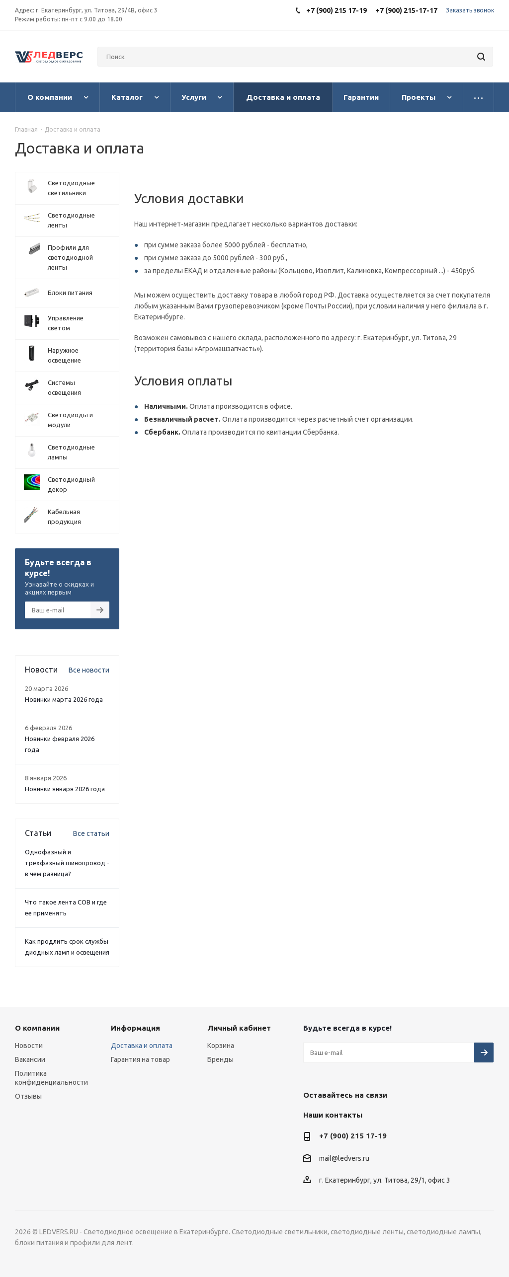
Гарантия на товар (140, 1059)
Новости (29, 1046)
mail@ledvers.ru (344, 1158)
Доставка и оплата (141, 1046)
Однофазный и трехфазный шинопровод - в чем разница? (67, 862)
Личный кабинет (239, 1028)
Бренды (220, 1059)
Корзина (220, 1046)
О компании (37, 1028)
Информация (135, 1028)
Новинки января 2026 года (65, 788)
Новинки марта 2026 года (64, 699)
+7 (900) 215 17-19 (353, 1135)
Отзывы (28, 1096)
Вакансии (30, 1059)
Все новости (89, 670)
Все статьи (91, 833)
